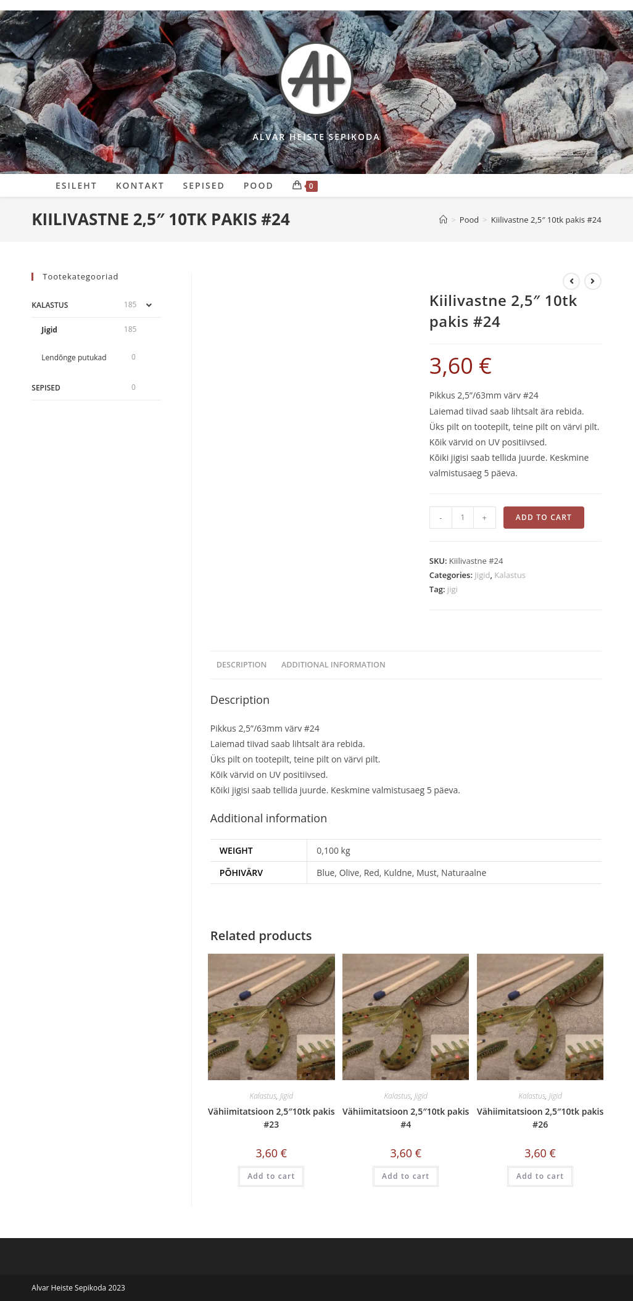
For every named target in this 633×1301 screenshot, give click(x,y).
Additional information (333, 664)
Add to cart (544, 517)
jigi (452, 589)
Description (242, 664)
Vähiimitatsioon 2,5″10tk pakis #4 (405, 1117)
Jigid (482, 574)
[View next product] (593, 281)
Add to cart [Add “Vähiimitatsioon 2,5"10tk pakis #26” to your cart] (540, 1176)
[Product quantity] (463, 517)
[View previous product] (571, 281)
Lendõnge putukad (73, 357)
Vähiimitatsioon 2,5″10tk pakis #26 (540, 1117)
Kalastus (510, 574)
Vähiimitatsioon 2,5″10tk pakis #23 (271, 1117)
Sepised (45, 387)
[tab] (241, 665)
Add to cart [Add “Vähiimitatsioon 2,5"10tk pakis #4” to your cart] (405, 1176)
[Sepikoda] (443, 219)
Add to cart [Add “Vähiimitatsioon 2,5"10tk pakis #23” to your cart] (271, 1176)
